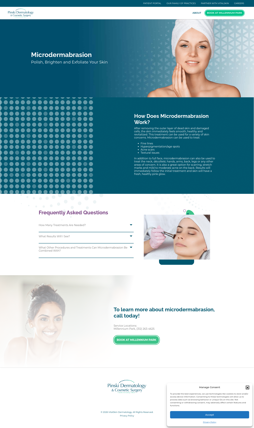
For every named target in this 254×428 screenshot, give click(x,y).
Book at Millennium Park (224, 12)
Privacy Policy (209, 422)
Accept (209, 414)
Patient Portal (152, 3)
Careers (239, 3)
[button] (247, 387)
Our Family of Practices (181, 3)
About (197, 12)
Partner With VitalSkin (215, 3)
